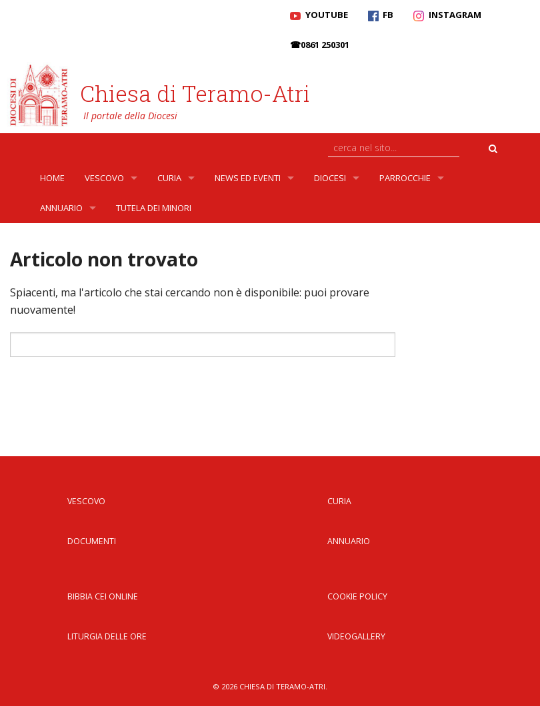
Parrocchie (405, 178)
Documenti (91, 541)
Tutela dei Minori (153, 208)
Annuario (61, 208)
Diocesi (330, 178)
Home (52, 178)
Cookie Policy (357, 596)
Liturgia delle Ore (107, 636)
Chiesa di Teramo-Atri (195, 93)
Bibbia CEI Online (102, 596)
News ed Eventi (248, 178)
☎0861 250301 (319, 45)
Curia (169, 178)
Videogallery (356, 636)
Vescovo (104, 178)
